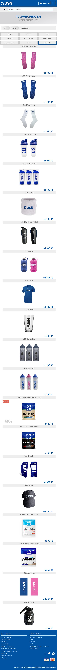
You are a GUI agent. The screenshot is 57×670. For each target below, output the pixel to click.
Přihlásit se (45, 3)
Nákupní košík (34, 648)
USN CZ (5, 28)
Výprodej (4, 658)
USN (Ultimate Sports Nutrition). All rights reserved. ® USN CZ (39, 667)
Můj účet (32, 642)
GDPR (31, 639)
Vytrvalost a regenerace (8, 648)
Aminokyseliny (5, 639)
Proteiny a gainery (6, 637)
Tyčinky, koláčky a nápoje (9, 651)
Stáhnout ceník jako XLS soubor (39, 646)
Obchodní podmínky (36, 637)
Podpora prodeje (25, 28)
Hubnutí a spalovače (7, 646)
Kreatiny (3, 642)
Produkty (13, 28)
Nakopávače (4, 644)
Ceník (31, 644)
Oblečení (4, 653)
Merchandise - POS (28, 20)
